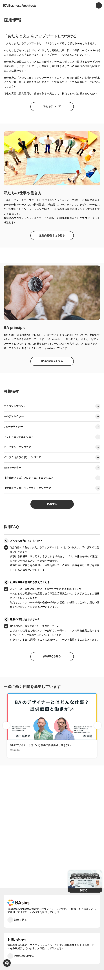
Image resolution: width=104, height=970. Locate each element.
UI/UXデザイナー (13, 426)
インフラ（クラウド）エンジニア (22, 457)
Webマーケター (12, 467)
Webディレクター (14, 416)
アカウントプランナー (16, 406)
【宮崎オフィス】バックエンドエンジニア (27, 488)
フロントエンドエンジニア (18, 437)
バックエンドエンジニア (17, 447)
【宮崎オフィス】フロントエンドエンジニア (28, 478)
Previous (6, 725)
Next (97, 725)
